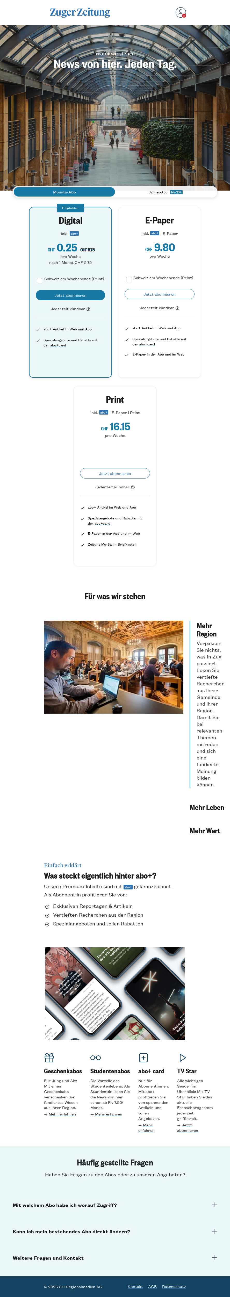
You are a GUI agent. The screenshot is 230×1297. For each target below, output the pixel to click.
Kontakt (135, 1286)
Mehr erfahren (62, 1114)
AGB (152, 1286)
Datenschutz (174, 1286)
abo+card (58, 345)
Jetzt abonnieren (187, 1127)
